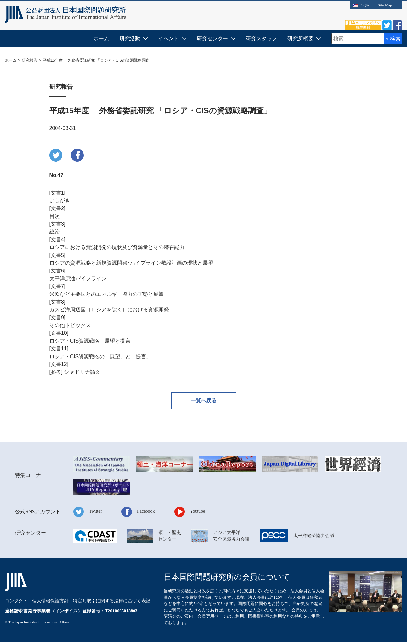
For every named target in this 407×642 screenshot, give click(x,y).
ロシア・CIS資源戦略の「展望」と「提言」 (100, 356)
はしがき (59, 200)
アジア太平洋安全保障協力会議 (231, 536)
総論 (54, 231)
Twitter (95, 511)
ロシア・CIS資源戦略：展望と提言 (90, 341)
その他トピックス (70, 325)
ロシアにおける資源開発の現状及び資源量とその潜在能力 (116, 247)
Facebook (146, 511)
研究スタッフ (261, 38)
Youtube (197, 511)
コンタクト (16, 600)
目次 (54, 216)
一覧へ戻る (204, 400)
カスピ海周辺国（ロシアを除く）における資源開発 (109, 309)
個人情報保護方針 (50, 600)
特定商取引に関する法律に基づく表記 (111, 600)
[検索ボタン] (393, 38)
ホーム (101, 38)
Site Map (385, 5)
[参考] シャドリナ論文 (74, 372)
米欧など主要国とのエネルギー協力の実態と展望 (106, 294)
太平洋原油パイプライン (78, 278)
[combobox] (357, 38)
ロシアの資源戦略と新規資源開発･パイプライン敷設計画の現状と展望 (131, 263)
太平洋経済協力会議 (313, 535)
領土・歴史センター (169, 536)
